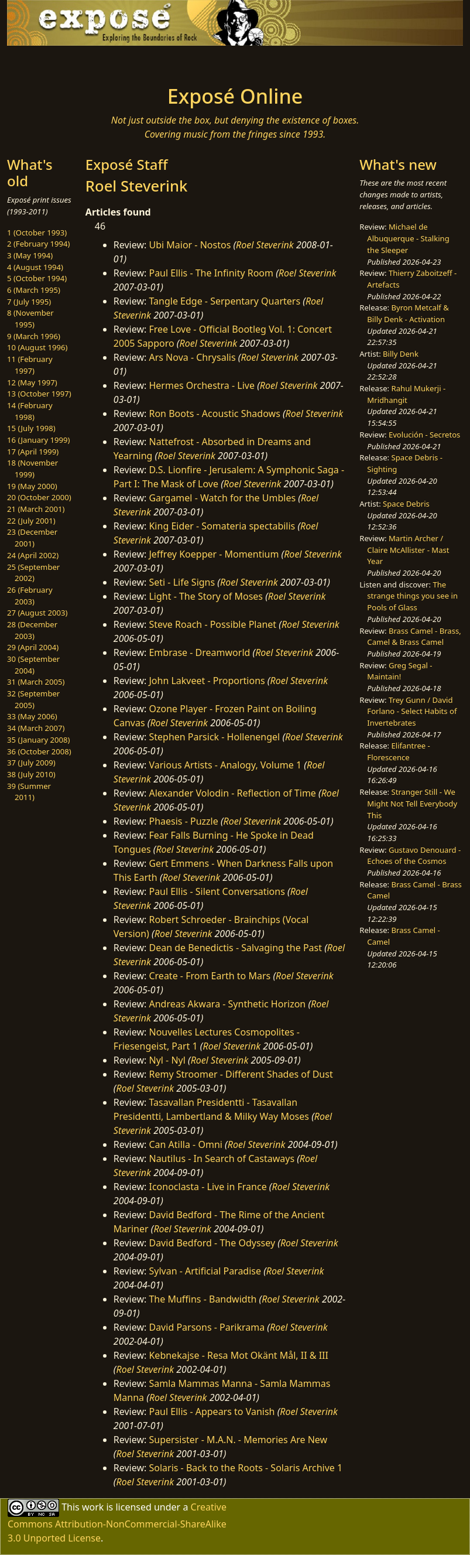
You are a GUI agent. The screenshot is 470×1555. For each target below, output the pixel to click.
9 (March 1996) (33, 336)
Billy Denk (400, 353)
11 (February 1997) (30, 365)
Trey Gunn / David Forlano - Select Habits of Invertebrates (412, 711)
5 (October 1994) (37, 278)
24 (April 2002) (33, 555)
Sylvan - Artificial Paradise (205, 1270)
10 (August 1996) (37, 347)
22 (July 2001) (31, 520)
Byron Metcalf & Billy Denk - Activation (408, 313)
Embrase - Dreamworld (199, 652)
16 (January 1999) (38, 440)
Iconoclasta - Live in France (207, 1186)
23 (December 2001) (32, 538)
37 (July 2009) (31, 762)
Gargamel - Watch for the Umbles (222, 497)
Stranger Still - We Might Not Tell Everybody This (412, 803)
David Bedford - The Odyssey (212, 1242)
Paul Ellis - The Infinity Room (211, 272)
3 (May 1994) (30, 255)
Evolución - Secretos (424, 434)
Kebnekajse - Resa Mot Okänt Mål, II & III (238, 1355)
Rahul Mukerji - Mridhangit (406, 394)
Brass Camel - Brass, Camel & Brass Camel (414, 637)
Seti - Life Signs (182, 582)
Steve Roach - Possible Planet (212, 624)
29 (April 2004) (33, 647)
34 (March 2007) (35, 728)
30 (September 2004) (33, 665)
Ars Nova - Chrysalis (192, 357)
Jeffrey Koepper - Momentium (214, 554)
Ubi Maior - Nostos (190, 244)
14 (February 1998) (30, 411)
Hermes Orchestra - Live (202, 385)
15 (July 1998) (31, 428)
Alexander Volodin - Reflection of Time (232, 793)
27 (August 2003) (37, 612)
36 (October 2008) (39, 751)
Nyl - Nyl (167, 1060)
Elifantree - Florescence (398, 751)
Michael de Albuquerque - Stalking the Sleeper (408, 238)
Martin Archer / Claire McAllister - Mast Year (408, 549)
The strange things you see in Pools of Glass (412, 596)
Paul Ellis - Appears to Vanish (212, 1411)
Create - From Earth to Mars (209, 975)
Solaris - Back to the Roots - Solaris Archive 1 (245, 1467)
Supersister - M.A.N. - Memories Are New (238, 1439)
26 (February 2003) (30, 596)
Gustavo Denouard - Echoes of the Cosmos (414, 856)
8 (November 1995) (30, 318)
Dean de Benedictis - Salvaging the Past (235, 947)
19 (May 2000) (32, 486)
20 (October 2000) (39, 497)
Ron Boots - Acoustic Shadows (214, 413)
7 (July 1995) (29, 301)
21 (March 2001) (35, 509)
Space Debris (406, 503)
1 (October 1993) (37, 232)
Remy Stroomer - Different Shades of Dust (240, 1074)
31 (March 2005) (35, 681)
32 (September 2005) (33, 699)
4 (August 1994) (35, 267)
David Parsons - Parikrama (207, 1327)
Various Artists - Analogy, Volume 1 (225, 764)
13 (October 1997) (39, 393)
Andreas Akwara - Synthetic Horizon (227, 1003)
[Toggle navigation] (55, 62)
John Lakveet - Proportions (207, 680)
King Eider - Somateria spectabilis (222, 526)
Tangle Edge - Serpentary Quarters (224, 301)
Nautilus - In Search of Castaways (221, 1158)
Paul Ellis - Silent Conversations (216, 891)
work (93, 1507)
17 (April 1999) (33, 451)
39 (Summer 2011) (29, 792)
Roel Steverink (265, 244)
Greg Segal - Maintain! (399, 671)
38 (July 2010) (31, 774)
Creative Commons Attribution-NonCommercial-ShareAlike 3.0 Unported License (117, 1522)
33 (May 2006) (32, 716)
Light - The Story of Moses (206, 596)
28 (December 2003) (32, 630)
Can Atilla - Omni (185, 1144)
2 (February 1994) (38, 243)
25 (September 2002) (33, 573)
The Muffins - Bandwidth (202, 1299)
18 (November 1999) (32, 468)
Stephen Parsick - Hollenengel (214, 736)
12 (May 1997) (32, 382)
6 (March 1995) (33, 290)
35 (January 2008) (38, 739)
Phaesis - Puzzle (183, 821)
